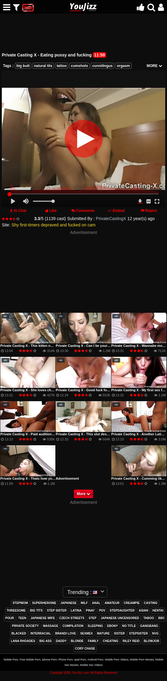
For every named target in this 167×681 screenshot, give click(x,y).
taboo (148, 618)
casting (151, 603)
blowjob (151, 641)
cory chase (85, 648)
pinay (90, 610)
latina (76, 610)
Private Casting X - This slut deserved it (87, 434)
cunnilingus (102, 66)
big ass (45, 641)
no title (129, 626)
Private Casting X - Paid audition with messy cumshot (42, 434)
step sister (57, 610)
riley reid (131, 641)
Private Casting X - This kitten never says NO (35, 345)
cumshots (79, 66)
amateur (112, 603)
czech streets (71, 618)
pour (9, 618)
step (93, 618)
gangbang (149, 626)
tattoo (62, 66)
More (83, 494)
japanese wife (43, 618)
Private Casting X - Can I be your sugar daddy (92, 345)
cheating (110, 641)
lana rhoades (23, 641)
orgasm (123, 66)
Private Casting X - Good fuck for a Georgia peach (95, 390)
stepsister (138, 633)
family (93, 641)
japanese (69, 603)
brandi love (65, 633)
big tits (36, 610)
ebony (112, 626)
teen (22, 618)
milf (84, 603)
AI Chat (20, 211)
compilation (72, 626)
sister (119, 633)
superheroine (44, 603)
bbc (161, 618)
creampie (132, 603)
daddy (61, 641)
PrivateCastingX (111, 218)
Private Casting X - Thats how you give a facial (37, 478)
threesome (16, 610)
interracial (40, 633)
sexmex (86, 633)
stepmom (20, 603)
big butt (23, 66)
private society (25, 626)
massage (50, 626)
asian (143, 610)
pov (102, 610)
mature (103, 633)
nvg (155, 633)
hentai (157, 610)
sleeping (95, 626)
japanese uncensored (120, 618)
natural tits (43, 66)
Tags (7, 66)
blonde (77, 641)
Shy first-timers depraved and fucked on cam (53, 224)
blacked (18, 633)
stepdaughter (122, 610)
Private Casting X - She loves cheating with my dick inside (46, 390)
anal (96, 603)
